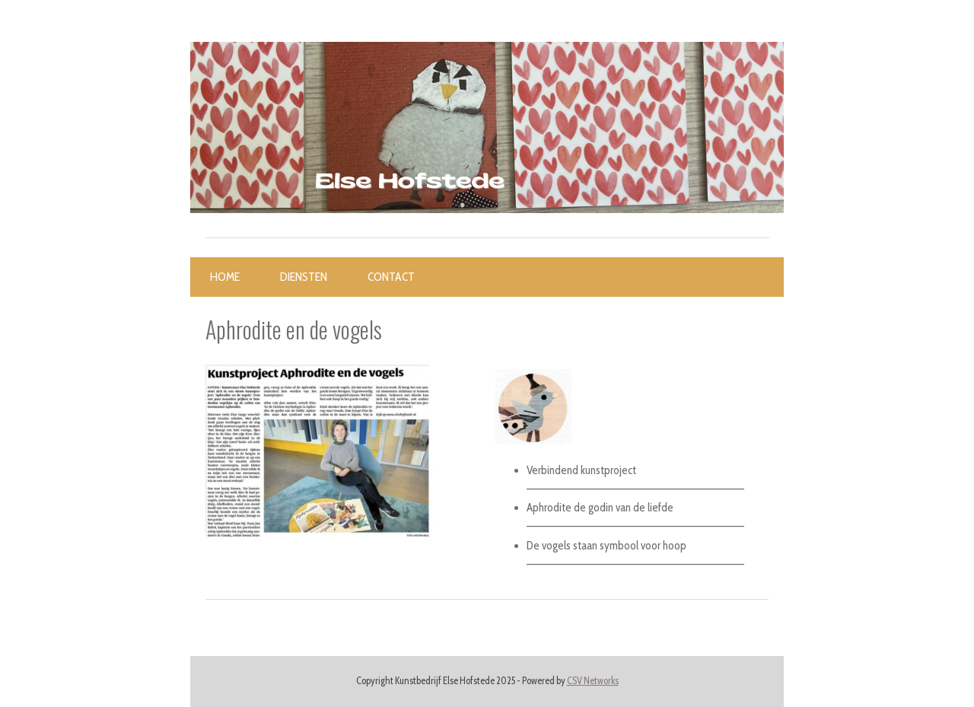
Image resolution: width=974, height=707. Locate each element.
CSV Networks (593, 680)
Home (225, 276)
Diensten (303, 276)
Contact (391, 276)
